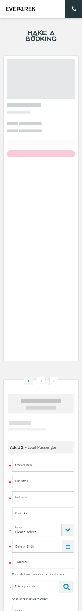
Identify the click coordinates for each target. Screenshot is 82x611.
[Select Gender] (43, 530)
